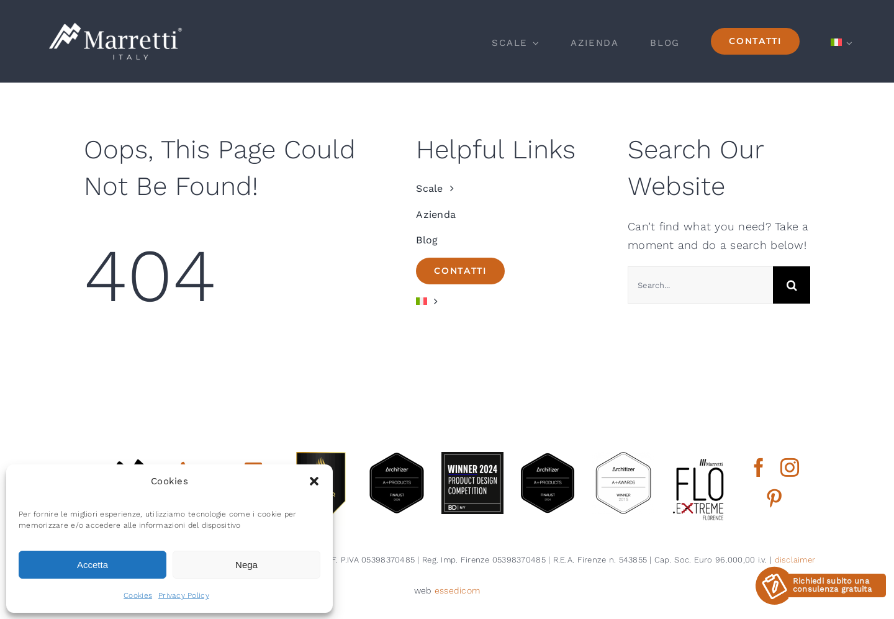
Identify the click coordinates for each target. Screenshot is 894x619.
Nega (246, 564)
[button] (314, 481)
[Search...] (700, 285)
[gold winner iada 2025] (321, 457)
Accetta (92, 564)
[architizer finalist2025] (397, 457)
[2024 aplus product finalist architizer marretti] (548, 457)
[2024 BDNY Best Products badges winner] (472, 457)
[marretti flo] (699, 457)
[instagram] (789, 467)
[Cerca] (791, 285)
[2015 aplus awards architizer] (623, 457)
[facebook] (758, 467)
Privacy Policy (183, 595)
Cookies (138, 595)
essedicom (457, 590)
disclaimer (795, 559)
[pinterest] (774, 498)
